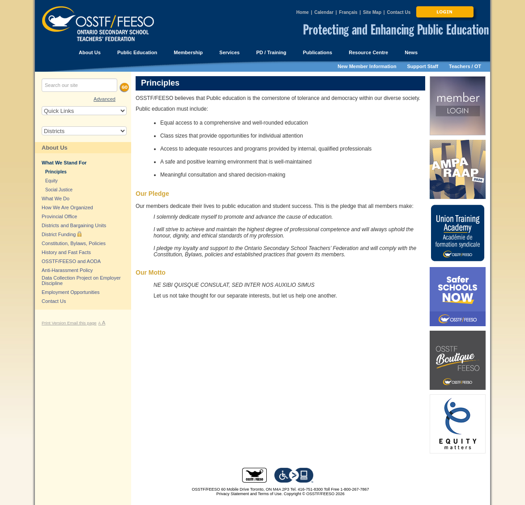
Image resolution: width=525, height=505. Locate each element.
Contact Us (398, 12)
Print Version (54, 322)
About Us (55, 147)
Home (302, 12)
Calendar (323, 12)
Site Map (372, 12)
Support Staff (423, 66)
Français (348, 12)
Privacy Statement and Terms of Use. (249, 494)
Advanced (104, 99)
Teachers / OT (465, 66)
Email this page (82, 322)
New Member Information (366, 66)
